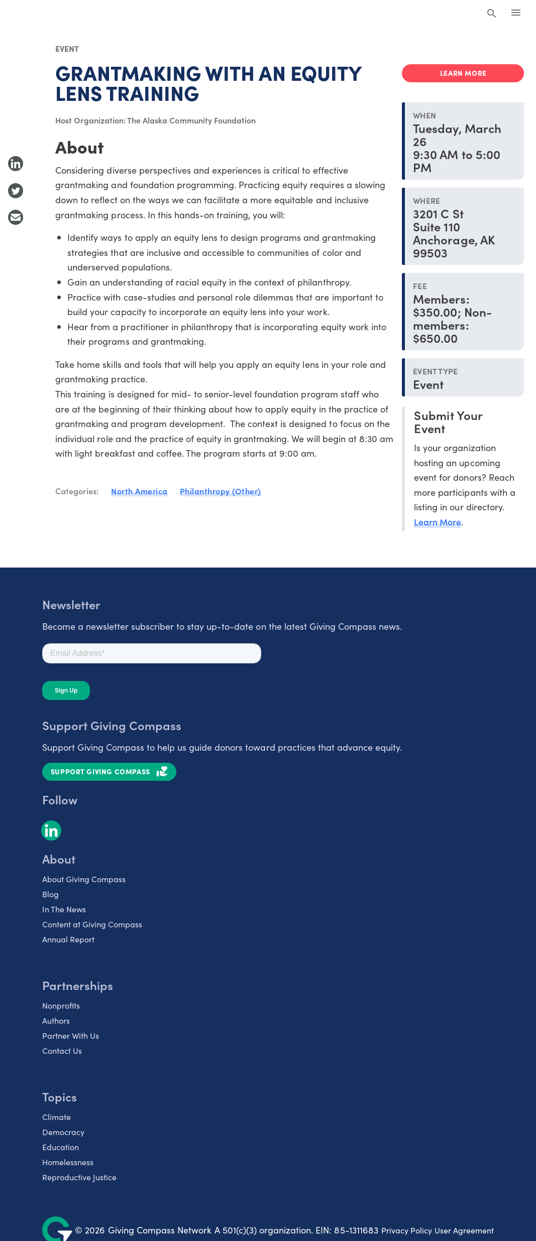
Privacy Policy (406, 1229)
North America (139, 490)
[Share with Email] (15, 217)
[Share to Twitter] (15, 190)
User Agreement (464, 1229)
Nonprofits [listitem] (61, 1005)
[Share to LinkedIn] (15, 163)
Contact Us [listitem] (62, 1050)
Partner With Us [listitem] (70, 1035)
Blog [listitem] (50, 893)
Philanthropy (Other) (220, 490)
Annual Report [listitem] (68, 938)
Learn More (438, 521)
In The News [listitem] (64, 908)
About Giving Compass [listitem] (84, 878)
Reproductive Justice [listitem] (79, 1176)
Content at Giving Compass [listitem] (92, 923)
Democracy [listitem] (63, 1131)
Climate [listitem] (56, 1116)
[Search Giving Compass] (492, 14)
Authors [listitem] (56, 1020)
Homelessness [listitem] (67, 1161)
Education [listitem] (60, 1146)
